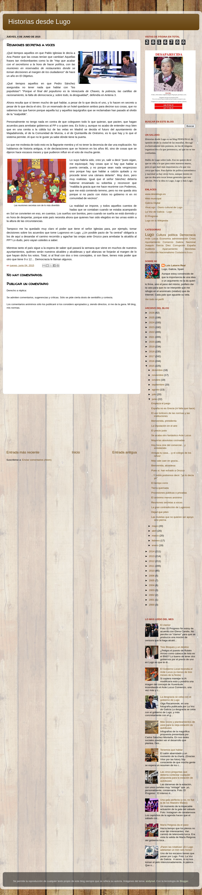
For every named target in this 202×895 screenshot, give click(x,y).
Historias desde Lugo (39, 21)
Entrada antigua (124, 452)
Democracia (188, 234)
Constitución (152, 252)
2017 (152, 356)
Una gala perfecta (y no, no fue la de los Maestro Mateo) (177, 801)
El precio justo (159, 430)
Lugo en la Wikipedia (156, 220)
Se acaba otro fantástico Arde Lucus (171, 435)
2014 (152, 551)
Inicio (76, 452)
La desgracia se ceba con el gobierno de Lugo (175, 698)
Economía (165, 238)
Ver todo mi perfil (154, 299)
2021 (152, 337)
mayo (155, 526)
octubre (156, 379)
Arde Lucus (151, 238)
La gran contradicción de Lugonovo (170, 507)
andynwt (150, 881)
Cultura (161, 234)
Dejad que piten (160, 512)
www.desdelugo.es (155, 194)
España (191, 245)
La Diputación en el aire (164, 425)
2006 (152, 575)
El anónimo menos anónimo (166, 497)
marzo (155, 535)
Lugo (149, 234)
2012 (152, 561)
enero (155, 545)
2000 (152, 604)
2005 (152, 580)
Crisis (192, 238)
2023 (152, 327)
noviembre (158, 375)
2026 (152, 312)
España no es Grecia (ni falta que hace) (173, 408)
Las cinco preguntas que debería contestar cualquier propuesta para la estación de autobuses (176, 776)
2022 (152, 332)
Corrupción (179, 245)
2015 (152, 365)
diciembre (157, 370)
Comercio (168, 242)
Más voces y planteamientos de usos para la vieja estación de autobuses (177, 724)
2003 (152, 590)
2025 (152, 317)
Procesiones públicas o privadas (169, 492)
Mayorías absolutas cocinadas (168, 440)
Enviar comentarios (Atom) (37, 459)
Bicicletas (190, 249)
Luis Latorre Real (175, 265)
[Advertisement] (71, 422)
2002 (152, 595)
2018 (152, 351)
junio (155, 399)
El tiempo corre (159, 483)
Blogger (184, 881)
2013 (152, 556)
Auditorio (150, 249)
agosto (156, 389)
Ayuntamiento (152, 242)
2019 (152, 346)
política (172, 234)
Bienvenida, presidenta (163, 420)
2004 (152, 585)
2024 (152, 322)
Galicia (179, 242)
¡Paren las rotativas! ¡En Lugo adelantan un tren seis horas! (176, 848)
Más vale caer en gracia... (165, 460)
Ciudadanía (180, 252)
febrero (156, 540)
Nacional (191, 242)
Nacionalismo (166, 252)
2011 (152, 566)
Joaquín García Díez (158, 245)
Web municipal (153, 198)
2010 (152, 570)
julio (154, 394)
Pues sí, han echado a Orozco (168, 470)
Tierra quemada (160, 488)
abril (154, 530)
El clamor (165, 625)
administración (180, 238)
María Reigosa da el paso (174, 824)
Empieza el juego (160, 403)
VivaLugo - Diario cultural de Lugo (163, 207)
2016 (152, 361)
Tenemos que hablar (171, 749)
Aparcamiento (170, 249)
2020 (152, 341)
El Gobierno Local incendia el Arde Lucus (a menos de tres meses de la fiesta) (176, 672)
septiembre (158, 384)
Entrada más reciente (22, 452)
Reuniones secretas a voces (167, 502)
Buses (189, 252)
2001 (152, 599)
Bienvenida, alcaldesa (163, 465)
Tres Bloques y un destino (174, 647)
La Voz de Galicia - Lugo (158, 211)
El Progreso (151, 216)
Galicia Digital (152, 203)
